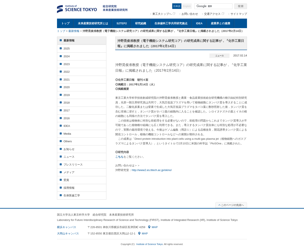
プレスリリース (73, 164)
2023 (67, 64)
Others (68, 141)
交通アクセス (214, 13)
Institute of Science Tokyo (149, 244)
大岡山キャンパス (68, 233)
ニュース (69, 156)
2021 (67, 79)
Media (67, 133)
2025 (67, 48)
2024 (67, 56)
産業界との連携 (220, 23)
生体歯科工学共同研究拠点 (171, 23)
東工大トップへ (163, 13)
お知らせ (69, 149)
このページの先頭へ (231, 205)
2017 (67, 110)
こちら (119, 156)
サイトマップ (239, 13)
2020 (67, 87)
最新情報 (73, 31)
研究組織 (140, 23)
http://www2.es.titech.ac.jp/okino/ (152, 170)
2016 (67, 118)
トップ (65, 23)
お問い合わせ (190, 13)
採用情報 (69, 187)
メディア (69, 172)
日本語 (176, 6)
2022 (67, 71)
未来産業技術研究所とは (93, 23)
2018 (67, 102)
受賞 (66, 180)
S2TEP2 (122, 23)
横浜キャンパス (66, 227)
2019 (67, 95)
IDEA (199, 23)
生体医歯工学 (72, 195)
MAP (153, 227)
